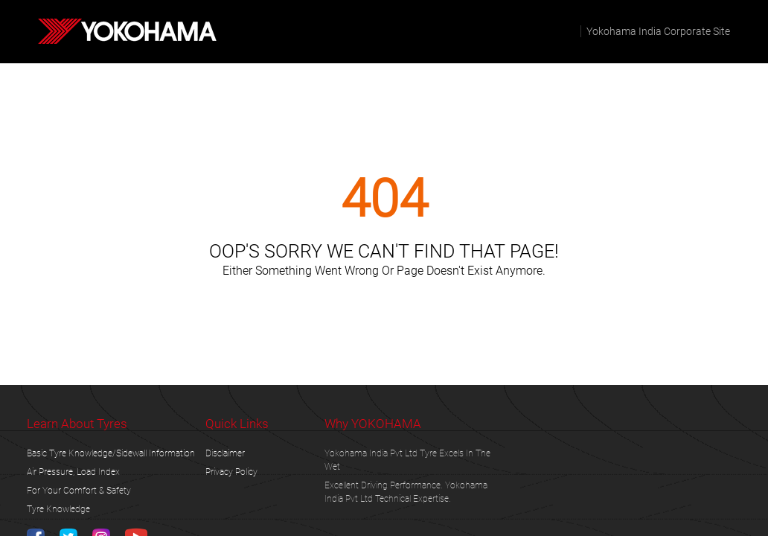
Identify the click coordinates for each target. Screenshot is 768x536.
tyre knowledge (58, 509)
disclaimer (225, 453)
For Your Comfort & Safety (79, 490)
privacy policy (231, 472)
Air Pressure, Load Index (73, 472)
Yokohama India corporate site (658, 31)
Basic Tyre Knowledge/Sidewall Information (111, 453)
